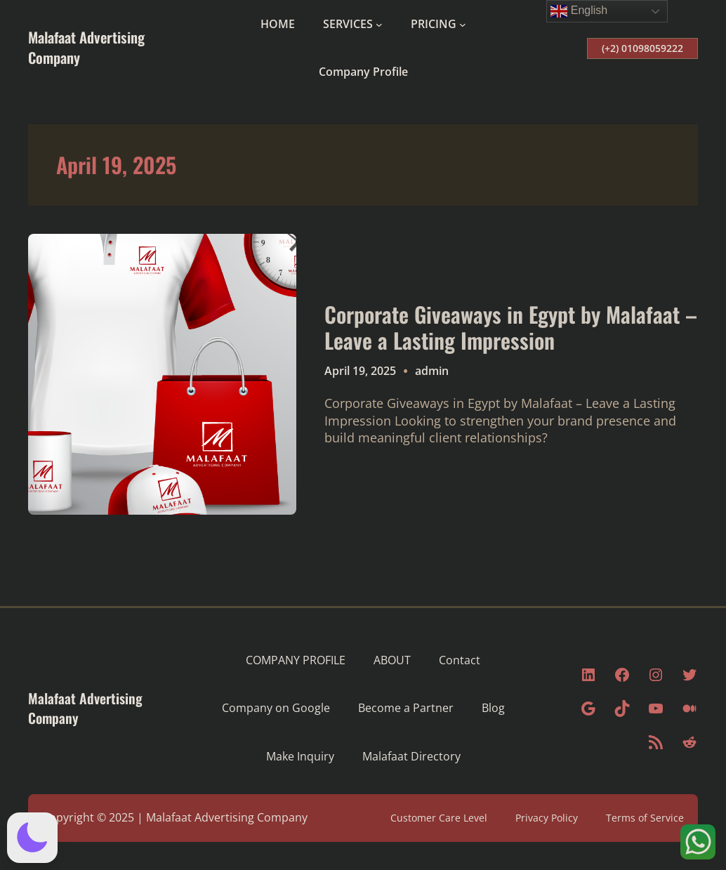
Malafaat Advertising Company (86, 47)
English (578, 11)
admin (432, 370)
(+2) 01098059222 (642, 48)
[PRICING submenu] (462, 23)
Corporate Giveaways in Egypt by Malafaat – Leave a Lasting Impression (510, 327)
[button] (32, 837)
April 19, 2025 (360, 370)
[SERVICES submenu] (379, 23)
